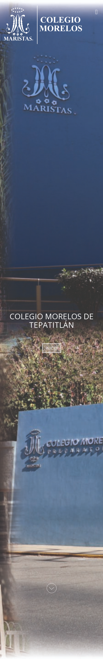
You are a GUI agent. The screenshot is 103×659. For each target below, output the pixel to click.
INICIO (51, 348)
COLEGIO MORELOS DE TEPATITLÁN (52, 320)
